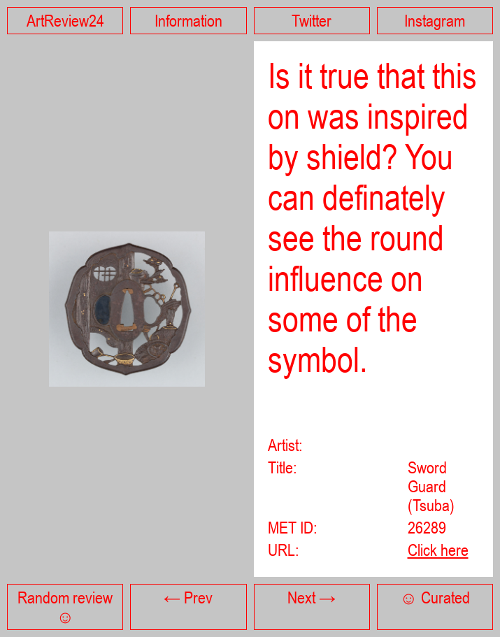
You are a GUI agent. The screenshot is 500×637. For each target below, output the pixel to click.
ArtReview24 (65, 20)
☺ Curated (435, 597)
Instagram (434, 20)
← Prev (188, 597)
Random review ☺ (65, 607)
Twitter (311, 20)
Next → (311, 597)
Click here (438, 550)
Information (188, 20)
